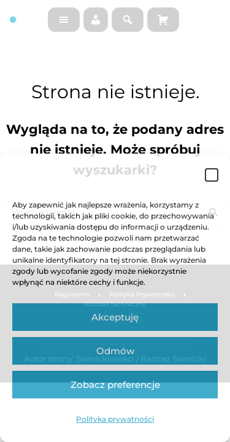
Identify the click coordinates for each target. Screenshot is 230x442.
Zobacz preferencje (115, 384)
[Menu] (64, 19)
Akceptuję (115, 317)
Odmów (115, 351)
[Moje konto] (95, 19)
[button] (211, 175)
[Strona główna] (23, 19)
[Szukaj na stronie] (128, 19)
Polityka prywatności (115, 419)
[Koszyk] (163, 19)
